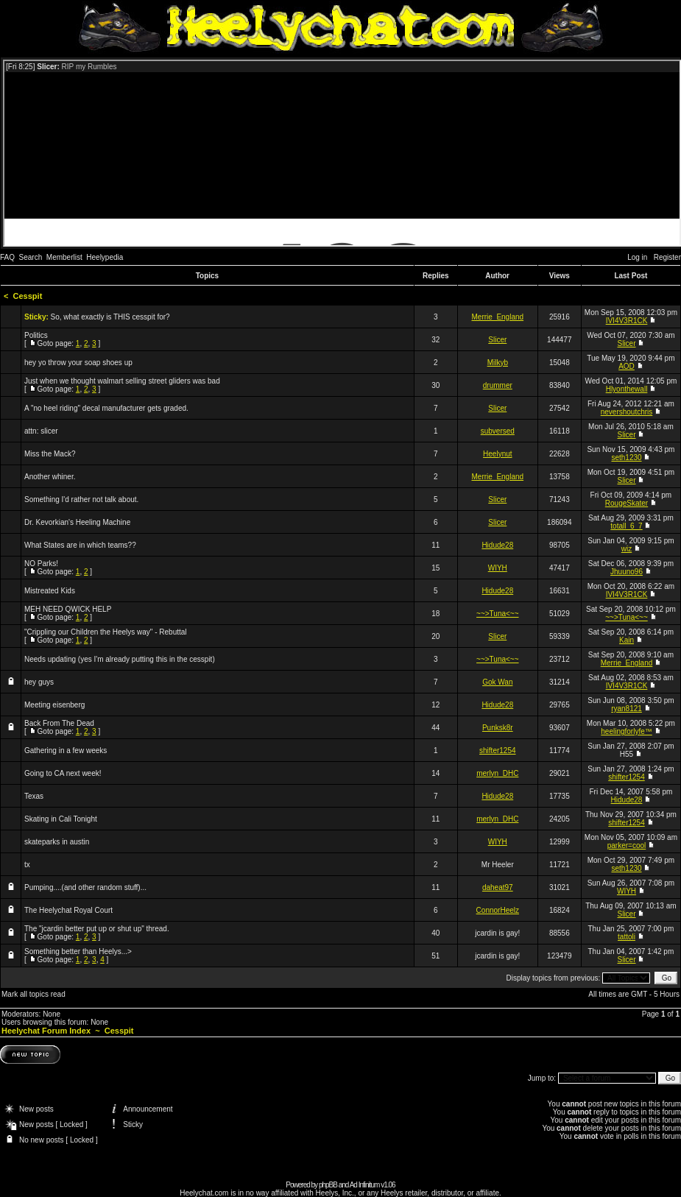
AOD (626, 366)
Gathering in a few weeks (65, 750)
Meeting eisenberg (54, 705)
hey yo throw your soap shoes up (78, 363)
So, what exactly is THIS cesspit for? (110, 317)
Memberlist (64, 257)
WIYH (497, 568)
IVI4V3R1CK (627, 321)
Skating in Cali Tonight (60, 819)
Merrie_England (497, 317)
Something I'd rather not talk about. (81, 499)
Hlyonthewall (627, 389)
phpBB (328, 1185)
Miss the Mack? (49, 454)
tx (27, 865)
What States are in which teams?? (80, 545)
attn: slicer (41, 431)
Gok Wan (497, 682)
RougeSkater (626, 503)
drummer (497, 385)
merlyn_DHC (497, 773)
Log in (637, 257)
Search (31, 257)
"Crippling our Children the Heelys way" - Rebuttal (105, 632)
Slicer (497, 340)
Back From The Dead (59, 723)
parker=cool (626, 845)
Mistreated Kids (49, 591)
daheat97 (497, 887)
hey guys (39, 682)
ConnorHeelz (497, 910)
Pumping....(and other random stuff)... (85, 887)
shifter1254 (497, 750)
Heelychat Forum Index (46, 1030)
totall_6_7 (626, 526)
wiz (626, 549)
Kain (626, 640)
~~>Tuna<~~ (497, 614)
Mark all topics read (33, 994)
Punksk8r (497, 728)
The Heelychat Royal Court (68, 910)
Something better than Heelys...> (78, 951)
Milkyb (497, 363)
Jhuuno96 (626, 572)
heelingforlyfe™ (626, 731)
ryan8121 (626, 709)
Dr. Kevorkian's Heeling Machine (77, 522)
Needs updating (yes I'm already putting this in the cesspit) (119, 659)
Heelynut (497, 454)
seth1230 (626, 457)
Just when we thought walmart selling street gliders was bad (122, 381)
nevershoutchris (627, 412)
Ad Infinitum (365, 1185)
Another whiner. (50, 477)
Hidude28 (497, 545)
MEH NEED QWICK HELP (67, 609)
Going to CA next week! (63, 773)
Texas (33, 796)
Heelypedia (104, 257)
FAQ (7, 257)
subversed (498, 431)
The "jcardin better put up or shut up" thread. (96, 929)
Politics (36, 335)
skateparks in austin (56, 842)
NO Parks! (41, 563)
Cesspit (28, 296)
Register (667, 257)
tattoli (626, 937)
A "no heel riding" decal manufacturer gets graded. (106, 408)
